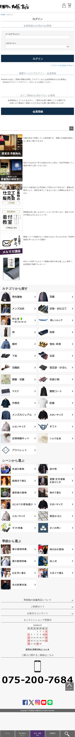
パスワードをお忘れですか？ (62, 65)
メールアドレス (12, 34)
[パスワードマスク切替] (67, 46)
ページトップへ (71, 128)
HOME (3, 15)
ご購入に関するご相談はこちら (37, 655)
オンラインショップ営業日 (38, 620)
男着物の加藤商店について (38, 600)
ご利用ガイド (38, 606)
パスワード (11, 43)
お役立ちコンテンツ (37, 613)
